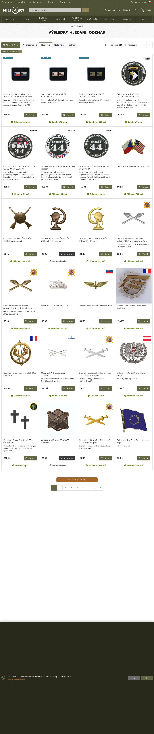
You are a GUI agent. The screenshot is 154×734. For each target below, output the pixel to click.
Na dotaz (66, 326)
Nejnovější (62, 45)
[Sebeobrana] (3, 65)
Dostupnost (8, 89)
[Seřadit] (135, 45)
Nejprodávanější (47, 45)
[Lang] (150, 2)
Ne (134, 678)
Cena (5, 84)
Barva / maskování (11, 95)
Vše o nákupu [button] (36, 2)
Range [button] (52, 2)
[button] (113, 10)
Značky (6, 105)
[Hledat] (85, 10)
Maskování (65, 2)
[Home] (72, 26)
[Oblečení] (3, 57)
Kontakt (7, 2)
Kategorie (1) (9, 51)
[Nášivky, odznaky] (3, 78)
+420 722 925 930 (138, 2)
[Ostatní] (3, 69)
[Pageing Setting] (149, 45)
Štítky (5, 100)
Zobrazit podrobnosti (16, 679)
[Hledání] (55, 10)
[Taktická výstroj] (3, 61)
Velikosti (6, 110)
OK (146, 678)
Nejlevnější (75, 45)
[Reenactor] (3, 74)
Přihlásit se (130, 10)
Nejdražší (88, 45)
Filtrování (19, 45)
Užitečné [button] (20, 2)
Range (6, 116)
